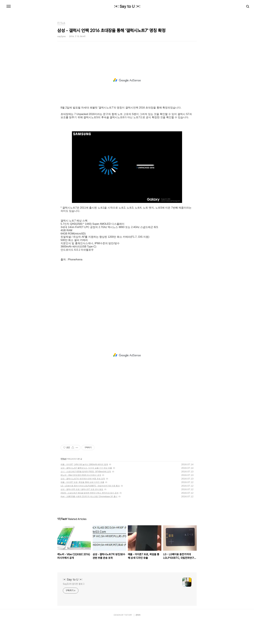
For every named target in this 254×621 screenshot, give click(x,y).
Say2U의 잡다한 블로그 (73, 584)
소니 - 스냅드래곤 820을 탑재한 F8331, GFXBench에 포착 (86, 471)
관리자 (138, 615)
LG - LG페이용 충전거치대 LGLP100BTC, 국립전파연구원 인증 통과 (90, 486)
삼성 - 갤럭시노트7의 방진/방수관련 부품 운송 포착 (83, 479)
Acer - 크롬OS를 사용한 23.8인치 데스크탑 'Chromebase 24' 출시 (89, 496)
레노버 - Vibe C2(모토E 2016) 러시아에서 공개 (81, 475)
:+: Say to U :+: (127, 6)
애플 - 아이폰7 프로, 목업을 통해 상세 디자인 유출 (82, 482)
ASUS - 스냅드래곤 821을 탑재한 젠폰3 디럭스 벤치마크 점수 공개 (89, 493)
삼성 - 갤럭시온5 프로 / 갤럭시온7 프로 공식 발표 (82, 489)
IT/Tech (63, 459)
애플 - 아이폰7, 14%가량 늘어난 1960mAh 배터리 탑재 (84, 464)
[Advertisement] (127, 80)
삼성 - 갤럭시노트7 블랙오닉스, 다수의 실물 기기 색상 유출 (86, 468)
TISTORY (128, 615)
